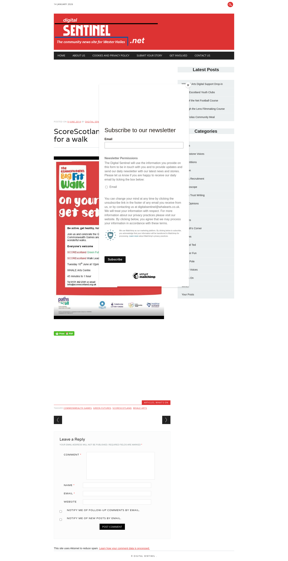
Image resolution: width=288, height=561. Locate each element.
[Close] (188, 85)
